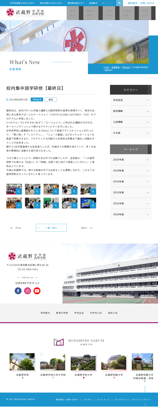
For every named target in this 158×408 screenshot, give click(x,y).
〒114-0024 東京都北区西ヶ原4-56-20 (30, 267)
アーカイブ (128, 151)
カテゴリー (128, 90)
